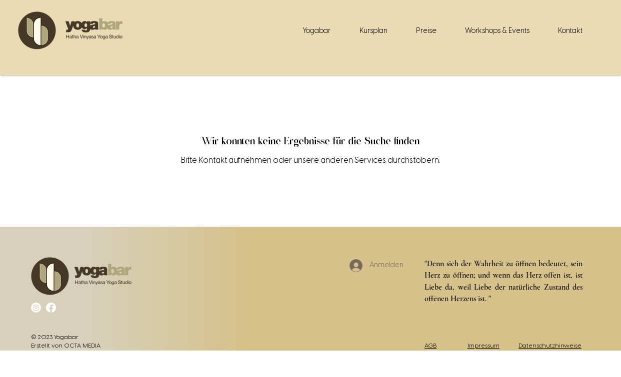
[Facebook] (51, 308)
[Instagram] (36, 308)
